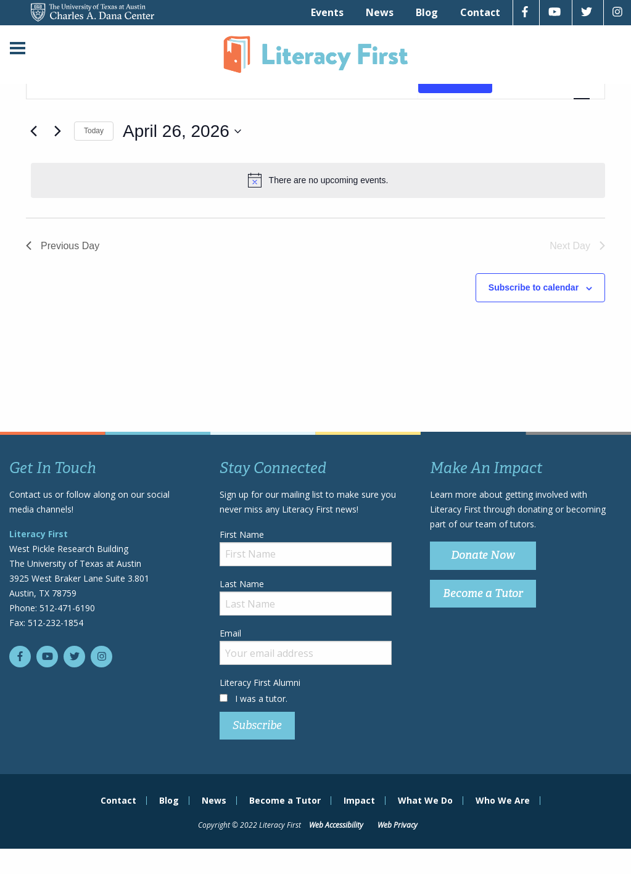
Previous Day (62, 246)
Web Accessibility (336, 825)
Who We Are (503, 800)
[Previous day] (33, 131)
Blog (427, 12)
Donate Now (483, 555)
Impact (359, 800)
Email (306, 646)
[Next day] (57, 131)
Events (327, 12)
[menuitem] (327, 12)
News (380, 12)
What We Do (425, 800)
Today (94, 130)
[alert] (318, 180)
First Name (306, 547)
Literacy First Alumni (260, 682)
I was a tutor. (261, 698)
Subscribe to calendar (534, 287)
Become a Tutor (483, 593)
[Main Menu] (17, 49)
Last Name (306, 597)
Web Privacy (397, 825)
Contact (480, 12)
